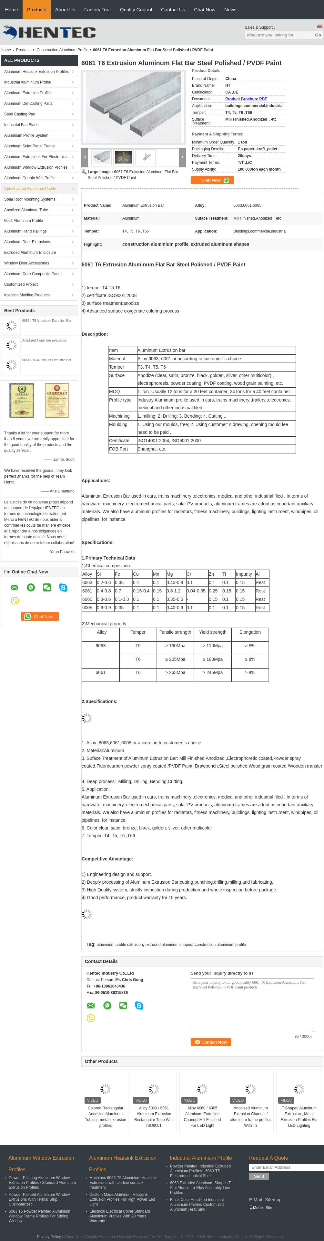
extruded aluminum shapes (169, 944)
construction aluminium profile (220, 944)
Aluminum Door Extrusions (27, 242)
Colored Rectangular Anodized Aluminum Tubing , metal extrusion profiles (105, 1117)
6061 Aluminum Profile (23, 220)
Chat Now (204, 9)
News (230, 9)
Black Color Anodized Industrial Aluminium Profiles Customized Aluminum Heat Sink (197, 1204)
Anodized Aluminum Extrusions (44, 340)
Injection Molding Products (27, 295)
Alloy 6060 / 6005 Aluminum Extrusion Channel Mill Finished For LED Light (202, 1117)
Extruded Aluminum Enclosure (30, 252)
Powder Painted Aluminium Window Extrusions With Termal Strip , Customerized (39, 1199)
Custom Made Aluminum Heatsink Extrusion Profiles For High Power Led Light (122, 1199)
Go (318, 35)
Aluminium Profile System (26, 135)
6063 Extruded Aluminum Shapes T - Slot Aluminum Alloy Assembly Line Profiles (201, 1188)
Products (36, 9)
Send (259, 1176)
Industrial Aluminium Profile (27, 82)
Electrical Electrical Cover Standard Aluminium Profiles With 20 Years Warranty (119, 1216)
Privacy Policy (49, 1237)
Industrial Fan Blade (21, 125)
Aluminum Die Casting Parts (28, 103)
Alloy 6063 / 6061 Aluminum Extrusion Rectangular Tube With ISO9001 (154, 1117)
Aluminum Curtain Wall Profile (30, 178)
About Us (65, 9)
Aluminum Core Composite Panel (32, 274)
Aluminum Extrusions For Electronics (35, 156)
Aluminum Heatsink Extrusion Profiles (36, 71)
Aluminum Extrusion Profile (27, 93)
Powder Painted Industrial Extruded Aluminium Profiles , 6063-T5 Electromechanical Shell (200, 1171)
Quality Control (136, 9)
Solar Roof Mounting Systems (30, 199)
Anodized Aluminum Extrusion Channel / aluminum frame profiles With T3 (250, 1117)
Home (11, 9)
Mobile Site (260, 1208)
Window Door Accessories (26, 263)
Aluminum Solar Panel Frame (29, 146)
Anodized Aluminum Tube (26, 210)
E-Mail (255, 1199)
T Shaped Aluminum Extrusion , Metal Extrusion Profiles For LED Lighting (299, 1117)
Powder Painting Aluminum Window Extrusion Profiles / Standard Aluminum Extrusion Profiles (42, 1183)
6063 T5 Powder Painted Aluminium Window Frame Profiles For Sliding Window (39, 1216)
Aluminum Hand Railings (25, 231)
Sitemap (273, 1199)
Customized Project (21, 284)
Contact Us (173, 9)
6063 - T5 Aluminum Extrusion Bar (46, 321)
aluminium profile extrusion (120, 944)
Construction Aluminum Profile (62, 50)
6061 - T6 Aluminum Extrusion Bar (46, 360)
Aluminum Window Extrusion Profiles (35, 167)
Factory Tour (97, 9)
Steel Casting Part (19, 114)
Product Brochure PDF (246, 99)
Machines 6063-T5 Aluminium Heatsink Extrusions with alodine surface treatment (123, 1183)
